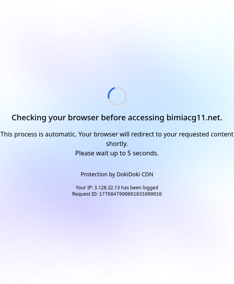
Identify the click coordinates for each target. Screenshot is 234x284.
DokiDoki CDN (134, 174)
